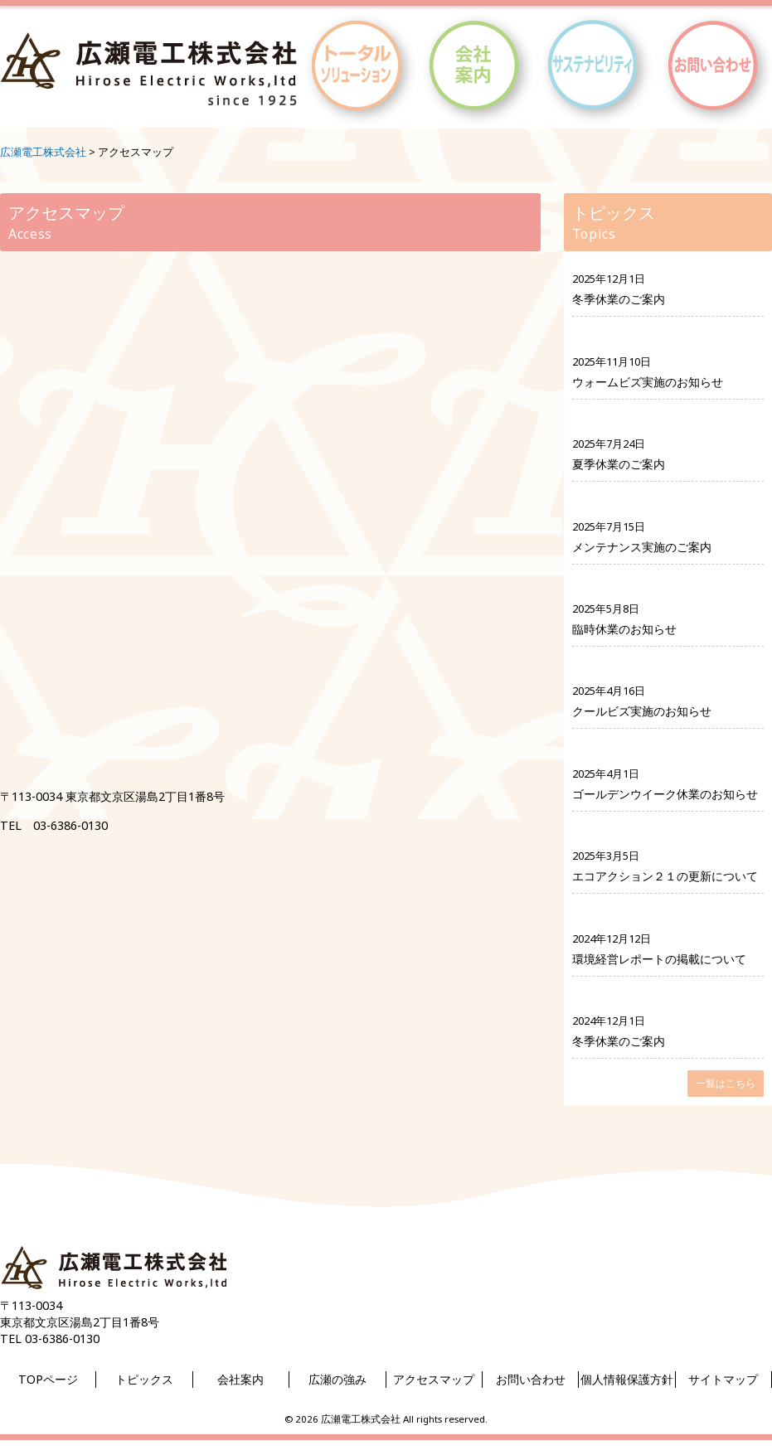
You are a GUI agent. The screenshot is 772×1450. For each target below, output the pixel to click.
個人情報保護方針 (626, 1379)
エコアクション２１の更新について (665, 876)
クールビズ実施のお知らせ (641, 711)
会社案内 (240, 1379)
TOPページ (48, 1379)
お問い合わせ (531, 1379)
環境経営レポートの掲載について (659, 959)
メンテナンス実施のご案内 (641, 547)
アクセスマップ (433, 1379)
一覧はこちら (725, 1083)
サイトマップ (723, 1379)
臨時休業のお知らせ (624, 629)
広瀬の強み (337, 1379)
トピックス (144, 1379)
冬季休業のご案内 (618, 299)
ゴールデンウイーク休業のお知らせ (665, 794)
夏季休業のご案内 (618, 464)
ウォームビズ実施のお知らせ (647, 382)
